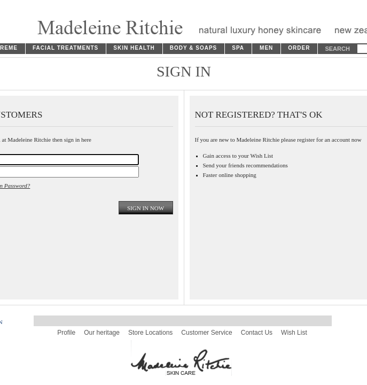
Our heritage (102, 332)
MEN (266, 48)
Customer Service (206, 332)
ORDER (299, 48)
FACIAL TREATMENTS (65, 48)
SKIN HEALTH (133, 48)
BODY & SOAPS (193, 48)
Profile (66, 332)
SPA (238, 48)
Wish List (294, 332)
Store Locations (150, 332)
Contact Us (256, 332)
